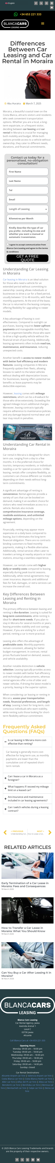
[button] (42, 23)
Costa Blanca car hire (12, 1078)
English (10, 3)
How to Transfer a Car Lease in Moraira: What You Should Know (23, 929)
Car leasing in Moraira (15, 279)
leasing (18, 393)
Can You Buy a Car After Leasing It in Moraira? (26, 974)
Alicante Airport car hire (13, 1075)
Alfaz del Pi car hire (26, 1081)
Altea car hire (45, 1081)
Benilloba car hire (31, 1085)
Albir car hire (8, 1081)
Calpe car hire (36, 1088)
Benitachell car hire (16, 1088)
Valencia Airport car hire (40, 1075)
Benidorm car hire (11, 1085)
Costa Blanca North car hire (38, 1078)
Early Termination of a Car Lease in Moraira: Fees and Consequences (25, 885)
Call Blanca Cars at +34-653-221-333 (27, 1040)
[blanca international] (27, 1116)
